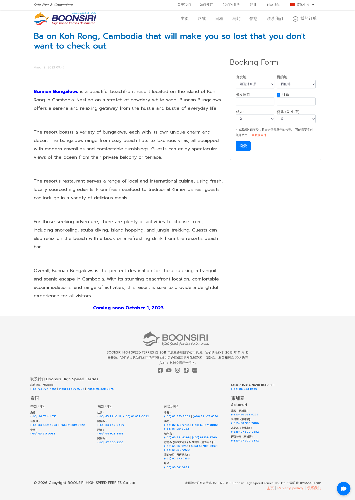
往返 (285, 95)
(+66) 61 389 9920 (177, 450)
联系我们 (275, 18)
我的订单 (304, 18)
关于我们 (184, 4)
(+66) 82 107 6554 (205, 416)
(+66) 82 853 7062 (177, 416)
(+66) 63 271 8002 (205, 425)
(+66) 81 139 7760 (204, 437)
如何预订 (206, 4)
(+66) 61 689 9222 (71, 389)
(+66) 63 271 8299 (176, 437)
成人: (240, 112)
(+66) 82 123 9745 (176, 425)
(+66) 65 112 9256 (176, 446)
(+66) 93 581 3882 (176, 467)
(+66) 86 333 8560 (244, 389)
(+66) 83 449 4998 (43, 425)
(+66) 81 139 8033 (176, 429)
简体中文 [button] (300, 4)
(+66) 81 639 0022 (136, 416)
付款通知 (273, 4)
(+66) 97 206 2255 (110, 442)
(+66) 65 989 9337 (204, 446)
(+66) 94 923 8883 (110, 434)
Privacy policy (290, 488)
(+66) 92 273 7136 (176, 459)
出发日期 (243, 95)
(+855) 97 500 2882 (245, 432)
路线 (202, 18)
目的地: (282, 77)
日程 (219, 18)
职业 (253, 4)
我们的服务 (231, 4)
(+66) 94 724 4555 (43, 389)
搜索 (243, 146)
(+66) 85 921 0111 (109, 416)
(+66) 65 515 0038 (42, 434)
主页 (185, 18)
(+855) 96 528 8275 (100, 389)
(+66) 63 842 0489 (110, 425)
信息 (253, 18)
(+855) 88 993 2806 (245, 423)
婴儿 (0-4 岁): (288, 112)
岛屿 (236, 18)
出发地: (241, 77)
